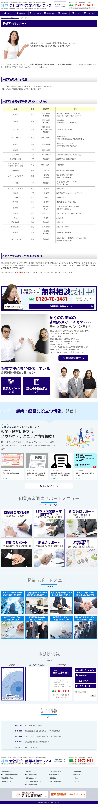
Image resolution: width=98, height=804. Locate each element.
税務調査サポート (55, 778)
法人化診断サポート (31, 784)
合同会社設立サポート (32, 778)
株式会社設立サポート (32, 774)
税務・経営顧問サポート (57, 781)
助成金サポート (30, 771)
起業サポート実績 (73, 2)
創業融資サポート (7, 771)
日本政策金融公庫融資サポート (11, 774)
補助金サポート (6, 781)
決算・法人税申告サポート (33, 781)
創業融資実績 (77, 771)
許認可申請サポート (55, 771)
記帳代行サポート (55, 774)
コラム (76, 778)
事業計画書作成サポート (9, 778)
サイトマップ (77, 781)
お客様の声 (89, 2)
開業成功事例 (82, 2)
